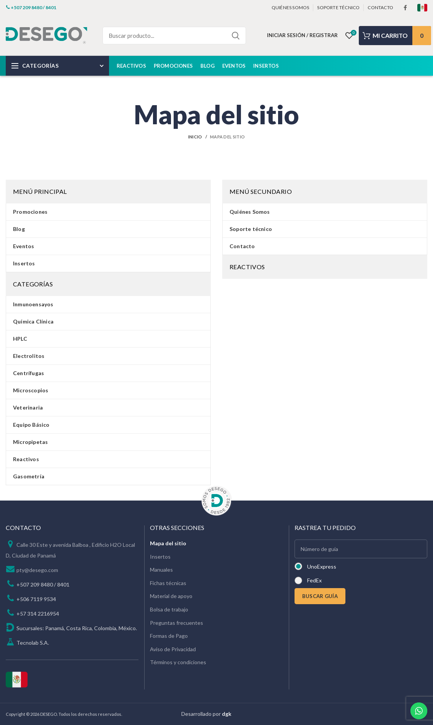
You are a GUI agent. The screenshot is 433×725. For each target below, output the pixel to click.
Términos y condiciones (178, 662)
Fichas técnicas (168, 583)
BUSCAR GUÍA (320, 596)
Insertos (160, 556)
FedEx (314, 580)
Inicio (195, 136)
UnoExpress (321, 566)
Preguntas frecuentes (176, 622)
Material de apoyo (171, 596)
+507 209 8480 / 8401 (42, 584)
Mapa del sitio (168, 543)
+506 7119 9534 (36, 599)
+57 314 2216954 (37, 613)
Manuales (161, 569)
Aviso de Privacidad (173, 649)
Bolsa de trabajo (169, 609)
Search (235, 35)
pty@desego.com (37, 570)
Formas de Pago (169, 635)
